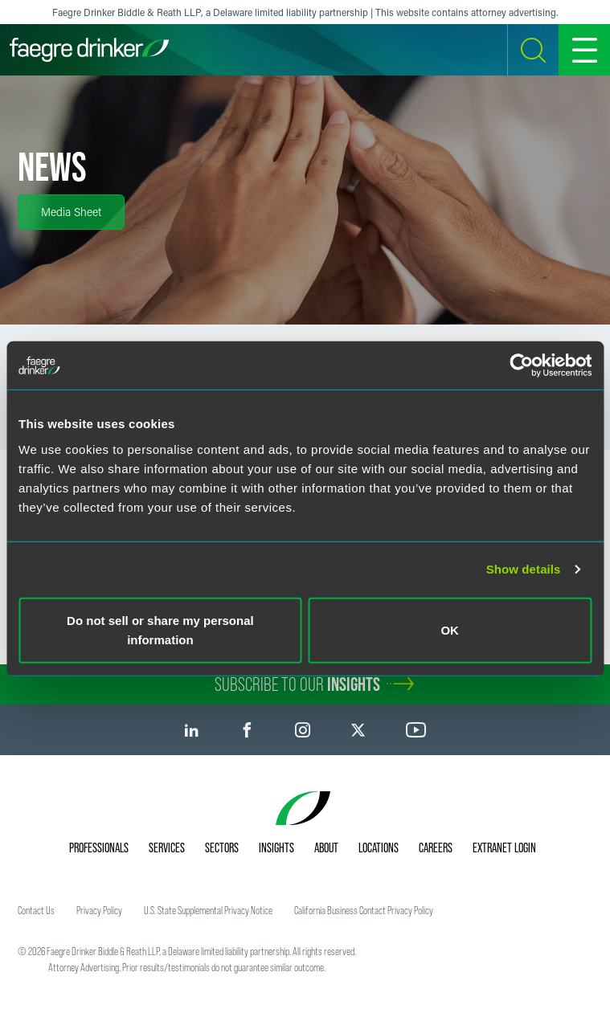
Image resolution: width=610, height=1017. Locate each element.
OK (449, 629)
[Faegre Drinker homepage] (89, 50)
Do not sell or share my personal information (160, 629)
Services (167, 847)
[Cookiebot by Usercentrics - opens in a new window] (521, 365)
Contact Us (36, 910)
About (326, 847)
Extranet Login (504, 847)
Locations (378, 847)
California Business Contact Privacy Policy (363, 910)
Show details (523, 569)
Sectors (222, 847)
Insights (276, 847)
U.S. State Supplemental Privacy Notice (208, 910)
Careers (435, 847)
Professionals (99, 847)
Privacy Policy (99, 910)
